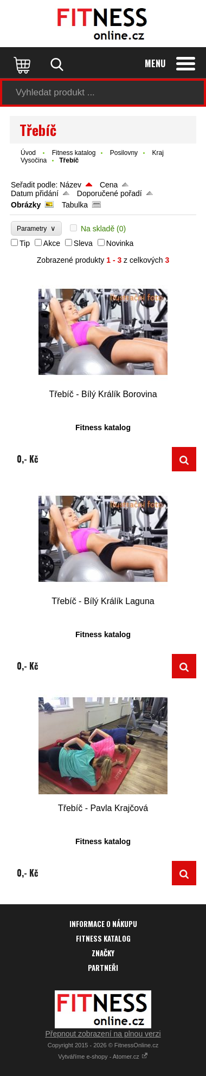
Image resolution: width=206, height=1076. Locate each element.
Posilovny (124, 153)
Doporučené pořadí (109, 193)
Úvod (28, 153)
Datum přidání (35, 193)
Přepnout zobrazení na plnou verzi (102, 1033)
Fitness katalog (74, 153)
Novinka (120, 243)
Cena (109, 184)
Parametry (36, 228)
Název (70, 184)
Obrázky (26, 204)
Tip (25, 243)
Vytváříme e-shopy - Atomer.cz (102, 1056)
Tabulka (75, 204)
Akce (51, 243)
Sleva (83, 243)
